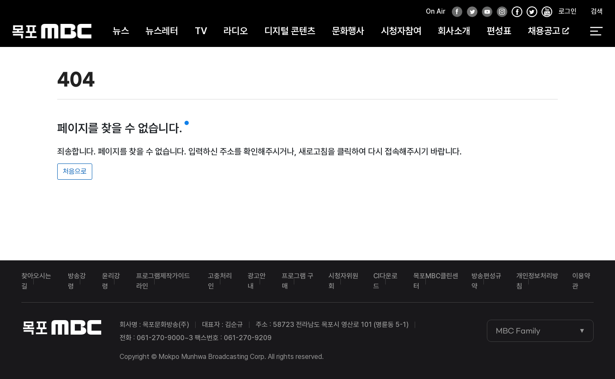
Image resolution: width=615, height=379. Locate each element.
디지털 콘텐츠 (289, 30)
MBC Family (518, 330)
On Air (435, 11)
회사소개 (454, 30)
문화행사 (348, 30)
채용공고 (548, 30)
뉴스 (121, 30)
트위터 (470, 12)
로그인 (568, 11)
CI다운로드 (385, 281)
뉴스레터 (162, 30)
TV (201, 30)
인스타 (500, 12)
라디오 (235, 30)
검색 (597, 11)
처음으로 (75, 171)
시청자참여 (401, 30)
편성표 (499, 30)
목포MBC (51, 30)
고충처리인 (220, 281)
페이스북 (455, 12)
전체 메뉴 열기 (596, 31)
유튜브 (485, 12)
